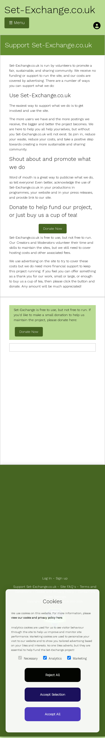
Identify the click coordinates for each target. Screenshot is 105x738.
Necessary (28, 658)
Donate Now (52, 229)
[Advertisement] (52, 407)
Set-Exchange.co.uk (49, 10)
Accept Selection (52, 695)
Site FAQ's (68, 587)
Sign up (61, 578)
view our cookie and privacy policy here (36, 617)
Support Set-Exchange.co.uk (34, 587)
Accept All (52, 714)
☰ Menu (17, 22)
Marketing (77, 658)
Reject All (52, 675)
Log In (47, 578)
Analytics (52, 658)
